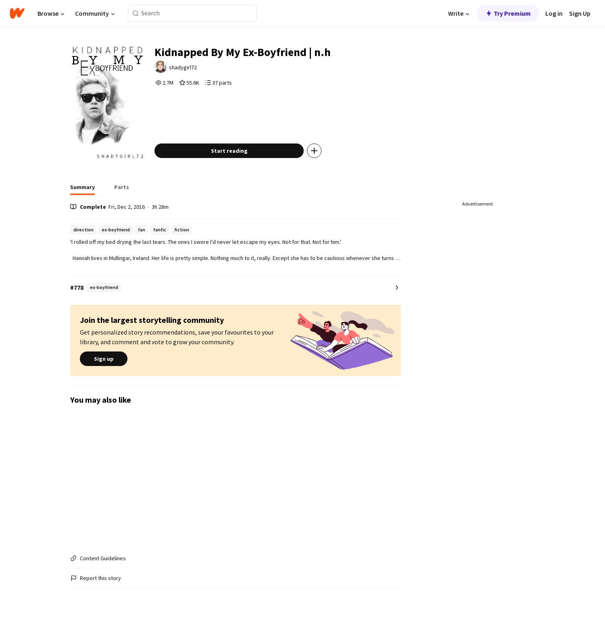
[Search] (136, 13)
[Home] (17, 13)
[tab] (82, 189)
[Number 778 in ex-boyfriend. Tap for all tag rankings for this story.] (235, 287)
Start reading (229, 150)
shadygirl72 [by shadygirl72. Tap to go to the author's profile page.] (183, 67)
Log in (554, 13)
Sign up (103, 359)
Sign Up (579, 13)
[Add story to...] (314, 150)
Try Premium (508, 13)
